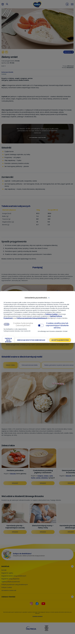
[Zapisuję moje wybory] (8, 340)
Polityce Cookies (51, 314)
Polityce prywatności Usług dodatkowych (32, 318)
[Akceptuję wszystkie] (60, 340)
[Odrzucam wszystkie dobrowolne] (31, 340)
